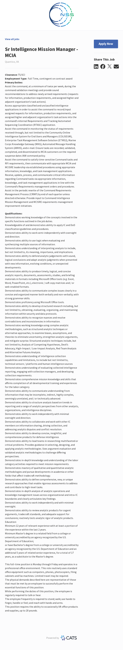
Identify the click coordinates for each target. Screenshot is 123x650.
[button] (97, 66)
